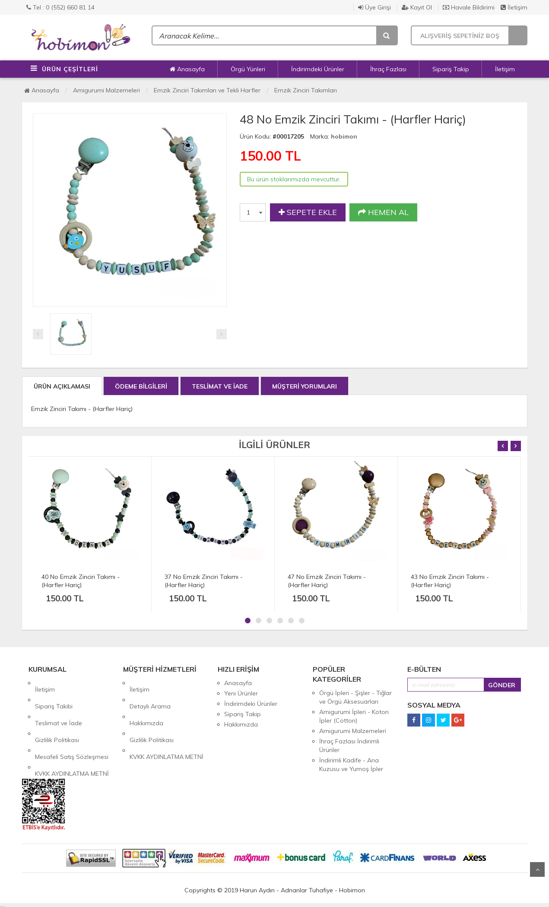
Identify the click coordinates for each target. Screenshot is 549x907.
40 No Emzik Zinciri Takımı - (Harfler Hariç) (80, 581)
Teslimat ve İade (58, 704)
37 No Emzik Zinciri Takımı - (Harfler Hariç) (204, 581)
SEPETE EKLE (308, 212)
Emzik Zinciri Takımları (305, 90)
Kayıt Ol (417, 7)
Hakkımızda (146, 704)
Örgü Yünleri (248, 69)
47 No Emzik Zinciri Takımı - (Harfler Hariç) (327, 581)
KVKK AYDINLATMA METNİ (72, 735)
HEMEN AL (383, 212)
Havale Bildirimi (469, 7)
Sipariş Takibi (54, 693)
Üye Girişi (374, 7)
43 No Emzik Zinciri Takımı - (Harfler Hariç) (450, 581)
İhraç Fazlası (388, 69)
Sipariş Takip (450, 69)
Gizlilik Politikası (57, 714)
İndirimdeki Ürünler (317, 69)
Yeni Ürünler (241, 693)
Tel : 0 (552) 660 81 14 (60, 7)
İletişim (514, 7)
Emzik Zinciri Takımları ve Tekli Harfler (207, 90)
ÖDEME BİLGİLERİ (141, 386)
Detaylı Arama (150, 693)
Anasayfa (187, 69)
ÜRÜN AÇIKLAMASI (62, 386)
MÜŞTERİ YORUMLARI (304, 386)
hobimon (344, 136)
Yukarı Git (537, 869)
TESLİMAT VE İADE (220, 386)
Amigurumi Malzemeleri (106, 90)
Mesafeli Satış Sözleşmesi (71, 724)
